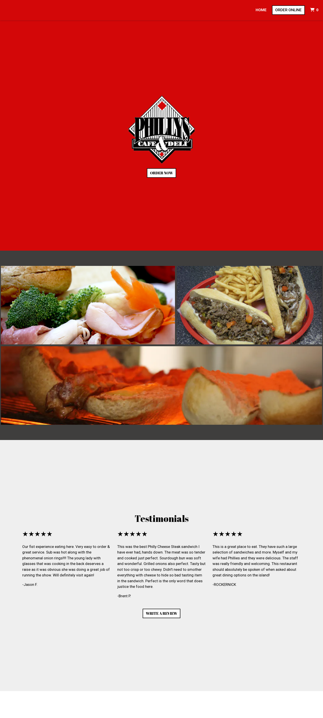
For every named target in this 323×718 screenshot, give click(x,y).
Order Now (161, 172)
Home (261, 10)
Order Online (288, 10)
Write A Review (161, 613)
